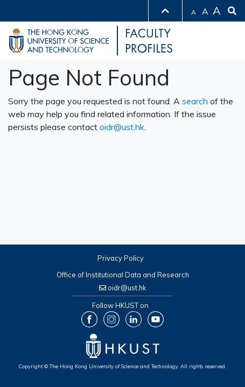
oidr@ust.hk (122, 126)
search (195, 101)
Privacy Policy (120, 258)
